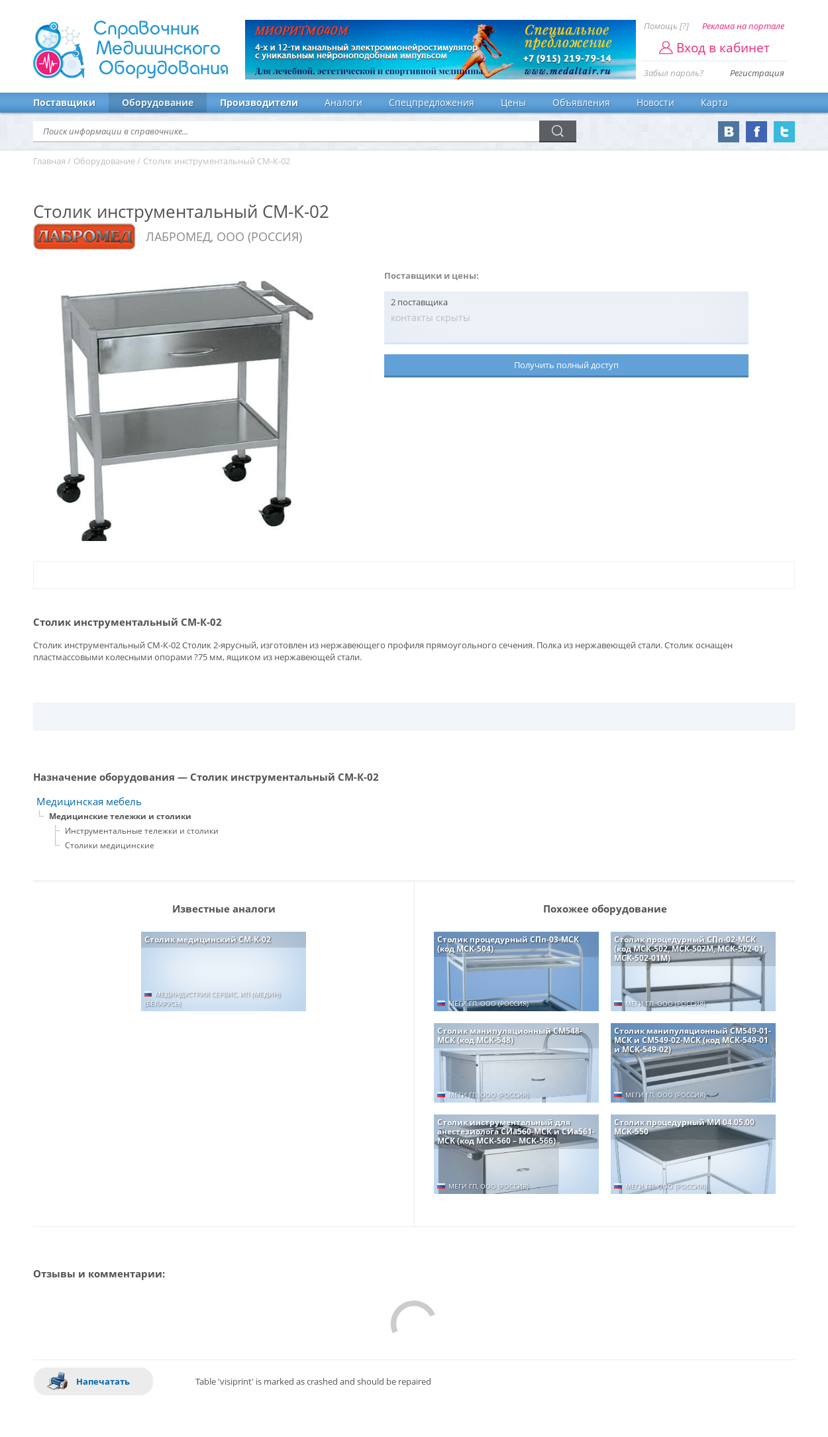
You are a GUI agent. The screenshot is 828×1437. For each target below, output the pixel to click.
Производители (259, 102)
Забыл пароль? (673, 73)
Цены (513, 102)
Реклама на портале (743, 26)
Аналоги (343, 102)
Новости (655, 102)
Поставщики (64, 102)
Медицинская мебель (89, 802)
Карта (714, 102)
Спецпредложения (431, 102)
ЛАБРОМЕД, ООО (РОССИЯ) (224, 236)
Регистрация (757, 73)
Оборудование (157, 102)
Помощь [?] (666, 26)
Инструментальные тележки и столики (142, 831)
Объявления (581, 102)
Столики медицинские (109, 845)
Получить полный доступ (566, 365)
